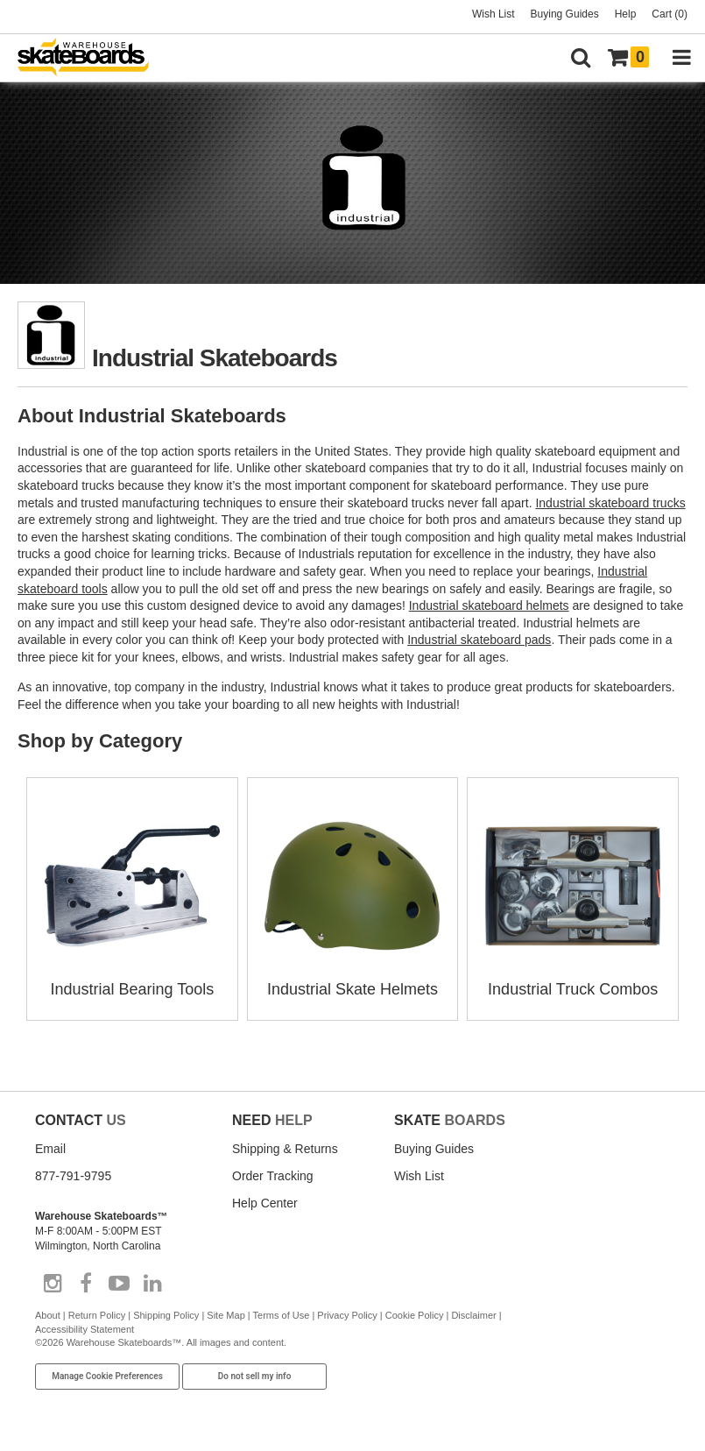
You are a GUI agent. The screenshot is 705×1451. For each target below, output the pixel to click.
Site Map (225, 1315)
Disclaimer (473, 1315)
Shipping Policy (166, 1315)
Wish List (493, 14)
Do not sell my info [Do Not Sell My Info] (255, 1376)
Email (50, 1149)
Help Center (265, 1203)
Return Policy (96, 1315)
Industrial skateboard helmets (489, 605)
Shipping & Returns (285, 1149)
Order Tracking (273, 1176)
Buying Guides (565, 14)
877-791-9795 (73, 1176)
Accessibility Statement (84, 1329)
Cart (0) (669, 14)
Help (626, 14)
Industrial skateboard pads (479, 640)
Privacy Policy (347, 1315)
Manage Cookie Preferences (107, 1376)
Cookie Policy (414, 1315)
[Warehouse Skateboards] (92, 58)
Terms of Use (281, 1315)
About (47, 1315)
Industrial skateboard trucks (610, 503)
